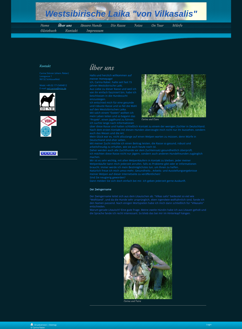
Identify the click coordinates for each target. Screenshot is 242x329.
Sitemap (53, 324)
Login (209, 324)
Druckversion (39, 324)
